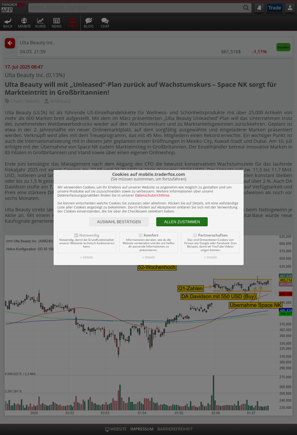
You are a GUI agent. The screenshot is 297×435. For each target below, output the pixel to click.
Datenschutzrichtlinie (152, 195)
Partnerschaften (213, 235)
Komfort (151, 235)
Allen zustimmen (182, 222)
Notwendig (89, 235)
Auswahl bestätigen (119, 222)
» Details (86, 257)
